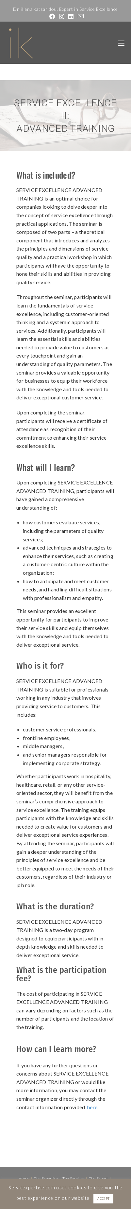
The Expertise (46, 1178)
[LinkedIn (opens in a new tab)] (70, 16)
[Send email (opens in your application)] (80, 16)
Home (24, 1178)
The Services (73, 1178)
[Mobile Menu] (121, 42)
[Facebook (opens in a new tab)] (52, 16)
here (92, 1107)
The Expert (98, 1178)
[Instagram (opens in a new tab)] (61, 16)
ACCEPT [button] (103, 1199)
